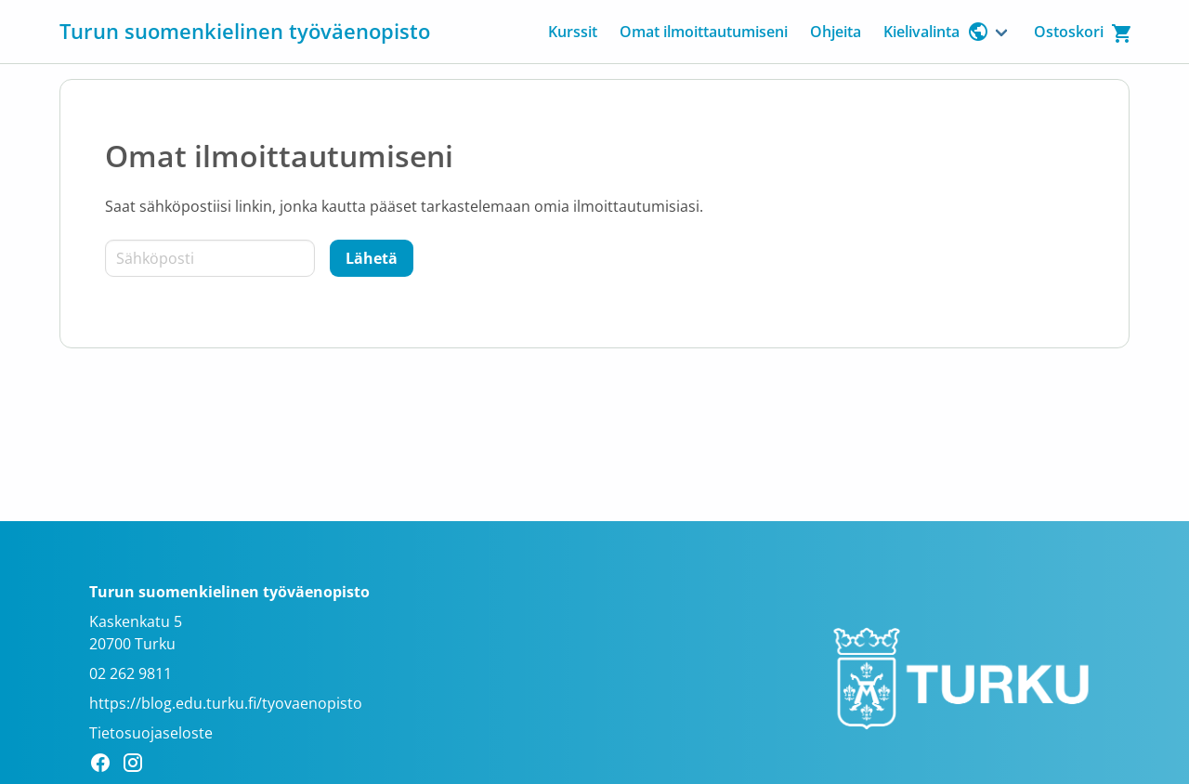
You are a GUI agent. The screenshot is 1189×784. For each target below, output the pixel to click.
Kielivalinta (936, 31)
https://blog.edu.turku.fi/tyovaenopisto (225, 703)
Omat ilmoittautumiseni (704, 31)
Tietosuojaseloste (151, 733)
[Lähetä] (371, 258)
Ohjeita (835, 31)
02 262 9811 (130, 673)
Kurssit (572, 31)
